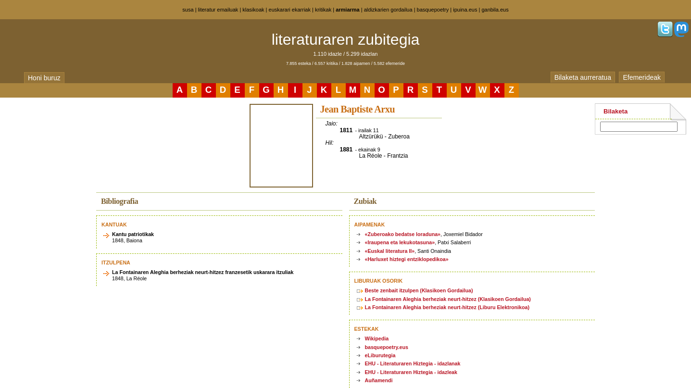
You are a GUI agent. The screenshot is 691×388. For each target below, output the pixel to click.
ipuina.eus (465, 10)
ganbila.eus (494, 10)
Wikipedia (377, 338)
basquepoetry (433, 10)
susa (187, 10)
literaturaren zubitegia (346, 39)
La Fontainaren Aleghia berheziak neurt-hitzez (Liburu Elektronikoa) (447, 307)
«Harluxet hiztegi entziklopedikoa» (407, 259)
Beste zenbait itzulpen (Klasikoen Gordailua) (419, 290)
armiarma (348, 10)
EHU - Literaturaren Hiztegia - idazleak (411, 372)
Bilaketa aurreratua (582, 77)
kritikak (323, 10)
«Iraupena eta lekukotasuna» (400, 242)
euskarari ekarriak (290, 10)
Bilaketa (615, 111)
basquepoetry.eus (386, 347)
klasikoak (253, 10)
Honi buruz (44, 78)
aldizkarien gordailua (388, 10)
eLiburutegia (380, 355)
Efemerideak (642, 77)
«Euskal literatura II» (390, 251)
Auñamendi (379, 380)
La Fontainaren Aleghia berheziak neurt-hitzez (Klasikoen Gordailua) (448, 299)
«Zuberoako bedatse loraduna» (403, 234)
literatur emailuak (218, 10)
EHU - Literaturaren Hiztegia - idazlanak (413, 363)
